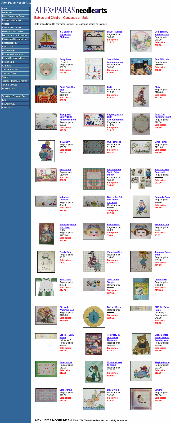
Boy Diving (113, 390)
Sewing (159, 390)
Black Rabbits (114, 31)
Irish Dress (65, 279)
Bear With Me (162, 59)
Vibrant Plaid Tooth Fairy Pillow (114, 172)
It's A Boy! (65, 142)
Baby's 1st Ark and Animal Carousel (115, 200)
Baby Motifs (66, 362)
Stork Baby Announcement (115, 60)
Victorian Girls (115, 252)
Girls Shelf (65, 169)
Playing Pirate (162, 362)
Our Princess (114, 142)
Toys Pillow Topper (113, 281)
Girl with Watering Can (67, 308)
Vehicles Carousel (64, 198)
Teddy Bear (66, 252)
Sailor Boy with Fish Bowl (68, 225)
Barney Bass (114, 307)
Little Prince (161, 142)
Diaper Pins (66, 390)
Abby (157, 87)
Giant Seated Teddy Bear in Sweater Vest (162, 337)
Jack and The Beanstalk (162, 170)
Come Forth (161, 279)
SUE (109, 87)
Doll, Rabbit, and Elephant (162, 33)
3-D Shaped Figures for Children (66, 34)
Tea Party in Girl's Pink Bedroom (113, 337)
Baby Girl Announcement (163, 115)
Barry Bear (65, 59)
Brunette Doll (162, 224)
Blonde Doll (113, 224)
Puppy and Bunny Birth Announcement (68, 117)
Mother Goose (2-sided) (114, 363)
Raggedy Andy (162, 197)
